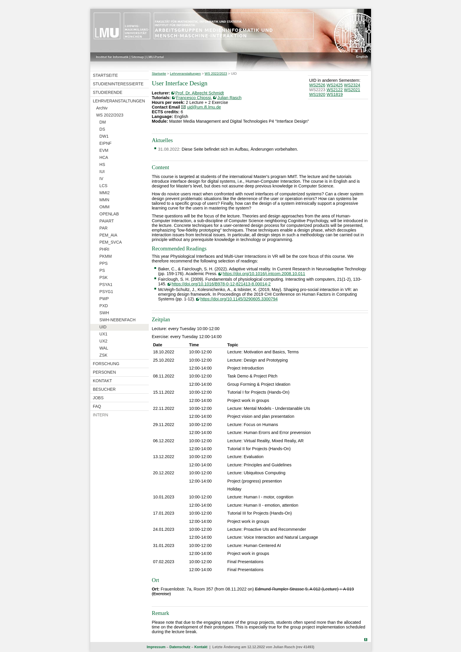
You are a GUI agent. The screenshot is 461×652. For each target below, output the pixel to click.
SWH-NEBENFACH (117, 319)
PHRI (104, 249)
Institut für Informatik (112, 57)
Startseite (105, 75)
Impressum (156, 647)
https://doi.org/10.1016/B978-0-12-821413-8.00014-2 (221, 284)
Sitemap (137, 57)
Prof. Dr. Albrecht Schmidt (200, 93)
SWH (104, 312)
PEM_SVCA (110, 242)
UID (102, 327)
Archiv (102, 108)
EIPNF (105, 143)
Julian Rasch (229, 97)
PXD (103, 305)
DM (102, 122)
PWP (104, 298)
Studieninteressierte (118, 84)
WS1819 (335, 94)
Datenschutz (179, 647)
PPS (103, 263)
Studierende (107, 92)
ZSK (103, 355)
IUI (102, 171)
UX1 (103, 334)
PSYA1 (105, 284)
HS (102, 164)
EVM (103, 150)
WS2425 (335, 85)
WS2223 (317, 89)
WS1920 (317, 94)
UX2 (103, 341)
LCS (103, 185)
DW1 (103, 136)
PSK (103, 277)
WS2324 (352, 85)
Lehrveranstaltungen (119, 101)
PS (102, 270)
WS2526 (317, 85)
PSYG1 (106, 291)
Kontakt (102, 380)
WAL (103, 348)
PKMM (105, 256)
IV (101, 178)
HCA (103, 157)
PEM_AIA (108, 235)
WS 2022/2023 (109, 115)
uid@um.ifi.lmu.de (204, 107)
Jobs (98, 397)
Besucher (104, 389)
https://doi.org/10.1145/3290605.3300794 (239, 299)
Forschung (106, 363)
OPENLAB (109, 214)
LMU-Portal (155, 57)
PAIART (106, 221)
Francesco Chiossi (193, 97)
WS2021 (352, 89)
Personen (104, 372)
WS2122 (335, 89)
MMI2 (104, 192)
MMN (104, 199)
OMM (104, 206)
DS (102, 129)
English (362, 56)
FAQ (97, 406)
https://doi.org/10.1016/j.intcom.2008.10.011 (264, 273)
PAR (103, 228)
